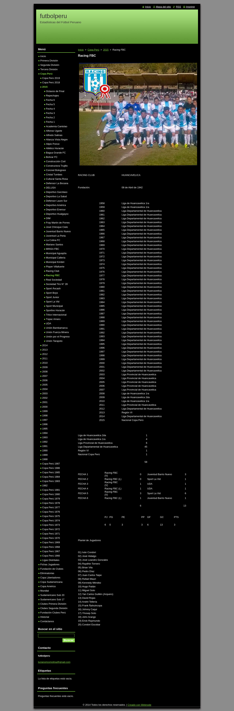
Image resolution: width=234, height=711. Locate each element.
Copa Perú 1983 (51, 481)
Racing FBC (53, 275)
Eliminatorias (47, 573)
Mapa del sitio (163, 6)
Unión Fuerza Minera (57, 332)
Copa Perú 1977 (51, 507)
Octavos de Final (55, 91)
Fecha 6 (50, 100)
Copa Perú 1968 (51, 547)
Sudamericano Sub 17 (52, 599)
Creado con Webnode (139, 704)
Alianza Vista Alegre (57, 139)
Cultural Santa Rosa (57, 178)
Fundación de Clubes (51, 568)
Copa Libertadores (50, 577)
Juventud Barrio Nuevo (58, 231)
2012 (45, 354)
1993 (45, 437)
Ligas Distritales (50, 560)
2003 (45, 393)
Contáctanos (47, 621)
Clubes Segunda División (54, 608)
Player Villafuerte (55, 266)
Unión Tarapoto (54, 341)
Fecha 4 (50, 108)
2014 (45, 345)
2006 (45, 380)
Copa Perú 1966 (51, 555)
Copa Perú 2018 (51, 82)
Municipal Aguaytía (56, 253)
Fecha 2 (50, 117)
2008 (45, 371)
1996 (45, 424)
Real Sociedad (54, 279)
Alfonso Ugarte (54, 130)
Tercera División (49, 69)
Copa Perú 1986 (51, 468)
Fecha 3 (50, 113)
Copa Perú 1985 (51, 472)
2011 (45, 358)
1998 (45, 415)
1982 (45, 485)
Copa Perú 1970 (51, 538)
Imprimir (190, 6)
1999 (45, 411)
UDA (48, 323)
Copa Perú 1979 (51, 498)
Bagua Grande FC (56, 152)
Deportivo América (56, 205)
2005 (45, 384)
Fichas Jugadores (50, 564)
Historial (44, 617)
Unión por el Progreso (58, 336)
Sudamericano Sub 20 (52, 595)
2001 (45, 402)
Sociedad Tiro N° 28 (57, 284)
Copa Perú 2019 (51, 78)
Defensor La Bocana (57, 183)
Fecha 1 (50, 121)
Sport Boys (52, 292)
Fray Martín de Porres (58, 222)
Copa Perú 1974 (51, 520)
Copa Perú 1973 (51, 524)
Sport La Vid (52, 301)
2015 (106, 49)
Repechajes (52, 95)
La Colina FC (53, 240)
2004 (45, 389)
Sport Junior (52, 297)
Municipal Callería (55, 257)
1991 (45, 446)
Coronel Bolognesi (56, 170)
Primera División (49, 60)
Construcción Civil (55, 161)
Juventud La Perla (56, 235)
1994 (45, 433)
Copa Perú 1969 (51, 542)
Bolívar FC (52, 157)
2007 (45, 376)
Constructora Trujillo (57, 165)
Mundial (44, 590)
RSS (178, 6)
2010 (45, 362)
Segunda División (49, 65)
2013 (45, 349)
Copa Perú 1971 (51, 533)
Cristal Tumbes (54, 174)
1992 (45, 441)
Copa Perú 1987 (51, 463)
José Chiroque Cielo (57, 227)
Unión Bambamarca (57, 327)
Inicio (81, 49)
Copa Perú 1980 (51, 494)
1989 (45, 454)
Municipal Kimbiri (55, 262)
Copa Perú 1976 (51, 511)
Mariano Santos (54, 244)
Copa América (48, 586)
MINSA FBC (52, 248)
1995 (45, 428)
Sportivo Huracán (55, 310)
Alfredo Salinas (54, 135)
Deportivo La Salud (56, 196)
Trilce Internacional (56, 314)
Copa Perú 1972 (51, 529)
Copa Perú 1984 (51, 476)
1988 (45, 459)
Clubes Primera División (53, 603)
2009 (45, 367)
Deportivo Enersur (56, 209)
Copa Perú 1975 (51, 516)
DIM (48, 218)
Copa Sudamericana (51, 582)
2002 (45, 397)
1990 (45, 450)
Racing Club (52, 271)
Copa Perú (93, 49)
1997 (45, 419)
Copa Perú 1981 (51, 489)
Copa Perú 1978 (51, 503)
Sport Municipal (54, 306)
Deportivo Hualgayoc (57, 213)
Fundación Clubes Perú (53, 612)
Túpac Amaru (53, 319)
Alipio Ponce (53, 143)
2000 (45, 406)
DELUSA (51, 187)
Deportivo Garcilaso (56, 192)
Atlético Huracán (55, 148)
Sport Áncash (53, 288)
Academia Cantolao (56, 126)
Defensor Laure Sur (56, 200)
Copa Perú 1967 (51, 551)
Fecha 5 (50, 104)
